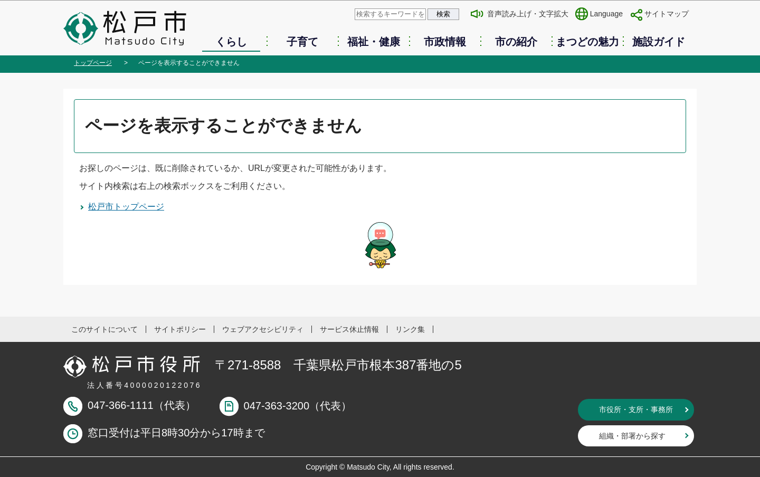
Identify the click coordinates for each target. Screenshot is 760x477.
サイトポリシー (180, 329)
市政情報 (445, 41)
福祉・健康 (373, 41)
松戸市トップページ (126, 206)
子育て (302, 41)
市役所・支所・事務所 (636, 409)
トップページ (93, 62)
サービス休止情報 (349, 329)
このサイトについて (104, 329)
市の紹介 (516, 41)
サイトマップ (666, 13)
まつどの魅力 (587, 41)
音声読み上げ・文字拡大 (527, 13)
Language (606, 13)
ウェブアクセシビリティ (262, 329)
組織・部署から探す (632, 436)
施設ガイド (658, 41)
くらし (231, 41)
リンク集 (410, 329)
